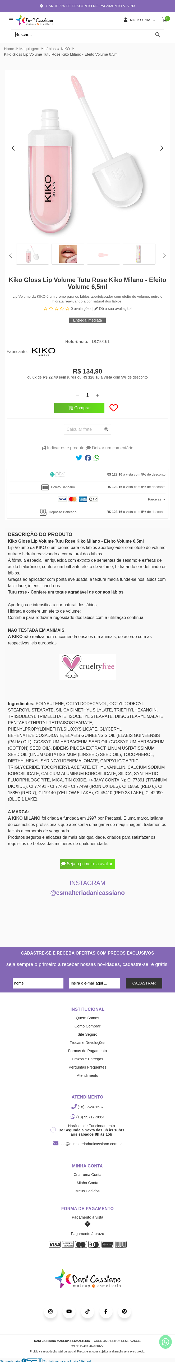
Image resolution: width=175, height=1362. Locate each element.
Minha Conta (87, 1183)
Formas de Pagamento (87, 1051)
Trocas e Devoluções (87, 1042)
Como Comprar (87, 1026)
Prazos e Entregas (87, 1059)
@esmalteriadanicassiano (87, 892)
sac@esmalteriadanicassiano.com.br (87, 1144)
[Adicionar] (97, 395)
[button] (13, 148)
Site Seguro (87, 1034)
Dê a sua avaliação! (113, 308)
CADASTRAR (144, 983)
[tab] (87, 475)
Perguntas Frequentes (87, 1067)
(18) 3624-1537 (87, 1107)
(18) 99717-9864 (87, 1117)
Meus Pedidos (87, 1191)
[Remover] (78, 395)
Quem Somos (87, 1018)
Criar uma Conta (87, 1174)
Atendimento (87, 1075)
